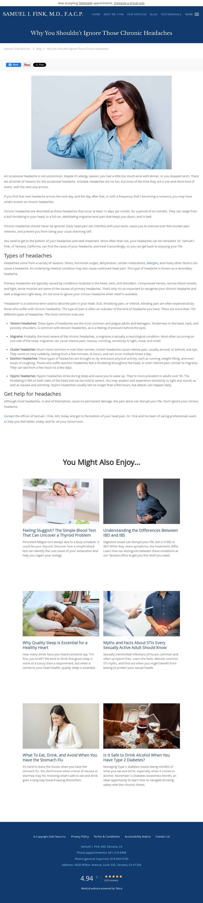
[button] (197, 14)
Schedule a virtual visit (129, 3)
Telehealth (86, 3)
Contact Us (162, 836)
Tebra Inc (60, 836)
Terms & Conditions (107, 836)
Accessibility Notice (138, 836)
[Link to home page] (42, 13)
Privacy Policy (80, 836)
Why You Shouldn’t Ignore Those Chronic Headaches (78, 49)
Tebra (119, 888)
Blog (39, 49)
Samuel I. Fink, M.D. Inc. (17, 49)
